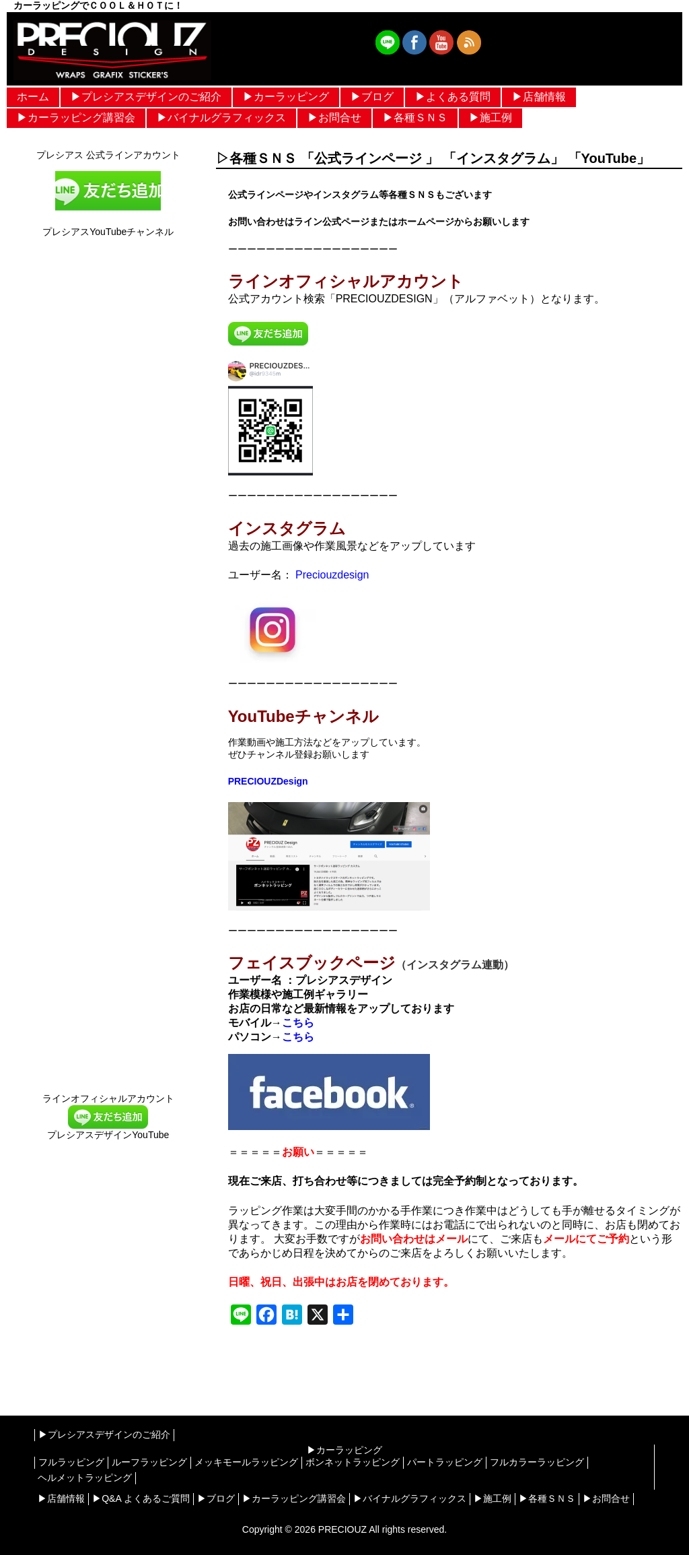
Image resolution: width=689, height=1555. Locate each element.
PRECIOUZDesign (268, 781)
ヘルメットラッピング (85, 1477)
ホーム (33, 96)
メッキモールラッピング (246, 1462)
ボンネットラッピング (352, 1462)
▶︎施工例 (490, 117)
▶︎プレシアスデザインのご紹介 (146, 96)
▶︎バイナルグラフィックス (221, 117)
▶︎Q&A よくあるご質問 (141, 1498)
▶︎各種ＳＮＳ (415, 117)
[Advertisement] (108, 1272)
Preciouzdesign (331, 575)
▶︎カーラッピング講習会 (76, 117)
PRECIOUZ (342, 1529)
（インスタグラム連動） (455, 964)
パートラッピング (444, 1462)
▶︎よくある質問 (453, 96)
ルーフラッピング (149, 1462)
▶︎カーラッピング (286, 96)
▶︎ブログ (372, 96)
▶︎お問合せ (334, 117)
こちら (298, 1022)
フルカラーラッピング (537, 1462)
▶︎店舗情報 (539, 96)
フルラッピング (71, 1462)
